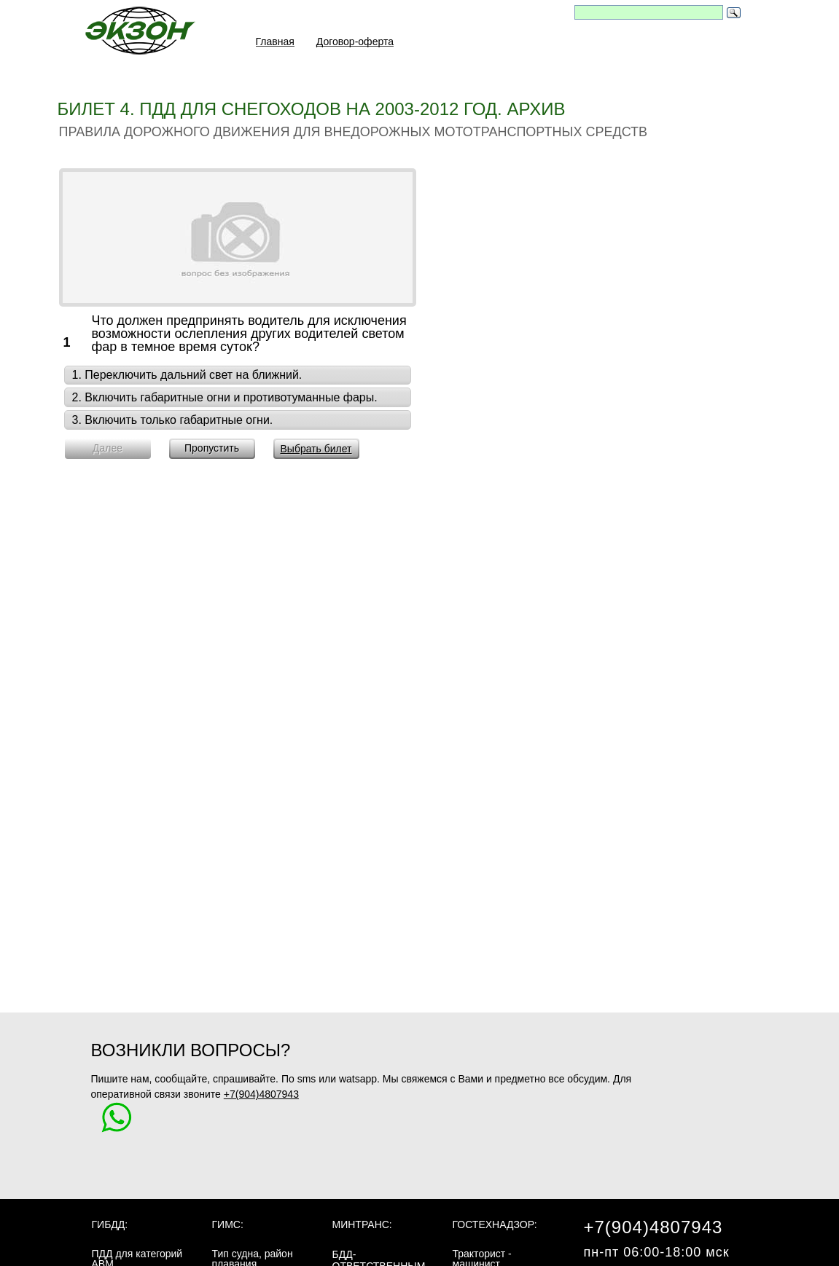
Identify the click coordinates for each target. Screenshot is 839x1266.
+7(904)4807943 (261, 1094)
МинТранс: (362, 1224)
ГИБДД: (110, 1224)
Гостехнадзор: (495, 1224)
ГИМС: (227, 1224)
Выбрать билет (315, 449)
